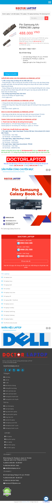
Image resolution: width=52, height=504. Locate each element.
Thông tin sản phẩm (11, 74)
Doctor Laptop (6, 13)
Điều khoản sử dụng (10, 385)
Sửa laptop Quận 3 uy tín (11, 428)
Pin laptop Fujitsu (8, 319)
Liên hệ (7, 380)
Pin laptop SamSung (33, 13)
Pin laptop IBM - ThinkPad (11, 300)
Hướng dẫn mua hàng (11, 388)
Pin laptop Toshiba (9, 307)
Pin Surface (7, 289)
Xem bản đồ (26, 261)
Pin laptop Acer (8, 277)
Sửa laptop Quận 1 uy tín (11, 425)
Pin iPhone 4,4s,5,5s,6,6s (10, 323)
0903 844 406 (26, 243)
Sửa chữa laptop (9, 406)
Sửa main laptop (9, 409)
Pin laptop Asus (8, 281)
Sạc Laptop (9, 442)
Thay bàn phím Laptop (11, 414)
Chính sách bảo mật (10, 391)
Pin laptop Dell (8, 285)
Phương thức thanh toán (11, 396)
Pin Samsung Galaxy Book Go (10, 229)
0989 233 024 (26, 256)
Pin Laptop (23, 13)
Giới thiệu (7, 377)
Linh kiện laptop (15, 13)
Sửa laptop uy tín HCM (11, 423)
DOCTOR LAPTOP (25, 502)
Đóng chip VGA (9, 417)
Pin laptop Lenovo (9, 304)
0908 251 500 (26, 249)
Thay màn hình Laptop (11, 411)
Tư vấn (7, 382)
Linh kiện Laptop (10, 447)
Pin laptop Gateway (9, 315)
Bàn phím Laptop (10, 439)
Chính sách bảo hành (11, 394)
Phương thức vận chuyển (11, 399)
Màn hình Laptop (10, 445)
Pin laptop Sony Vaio (9, 292)
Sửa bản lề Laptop (10, 420)
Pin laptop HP (7, 296)
